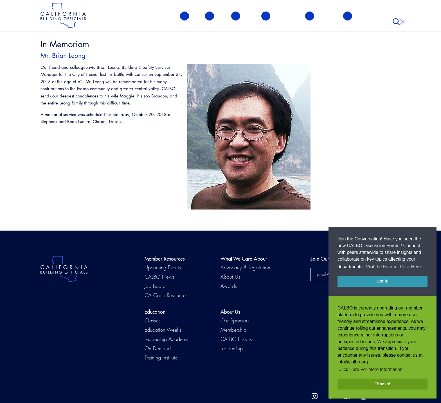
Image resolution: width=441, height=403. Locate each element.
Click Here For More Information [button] (370, 369)
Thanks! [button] (382, 384)
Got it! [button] (382, 281)
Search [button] (397, 17)
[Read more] (248, 137)
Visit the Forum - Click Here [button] (393, 266)
